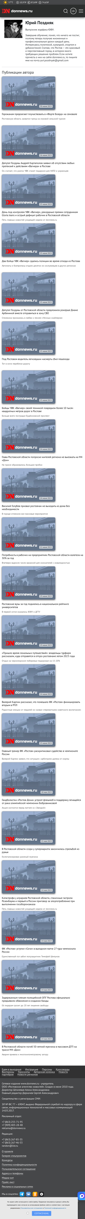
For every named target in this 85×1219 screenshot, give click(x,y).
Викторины (8, 1071)
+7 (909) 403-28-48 (12, 1125)
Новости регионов (27, 1074)
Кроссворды (63, 1069)
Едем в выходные (11, 1069)
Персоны (47, 1069)
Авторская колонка (44, 1071)
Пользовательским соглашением (31, 1208)
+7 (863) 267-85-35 (12, 1139)
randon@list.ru (10, 1145)
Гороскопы (24, 1071)
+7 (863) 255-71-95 (12, 1121)
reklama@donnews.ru (14, 1128)
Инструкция (31, 1069)
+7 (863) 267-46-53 (12, 1142)
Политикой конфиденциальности (55, 1208)
